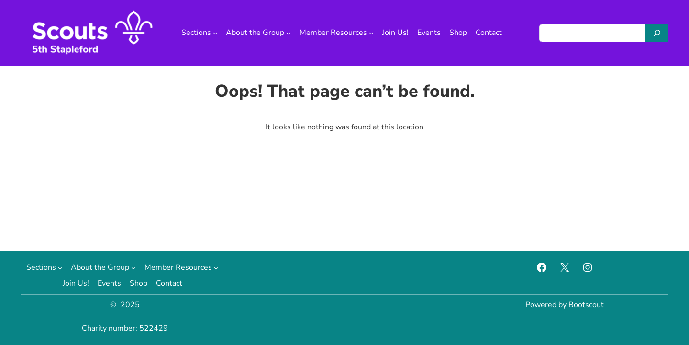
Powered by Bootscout (564, 304)
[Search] (656, 33)
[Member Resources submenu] (371, 33)
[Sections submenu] (215, 33)
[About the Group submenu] (288, 33)
